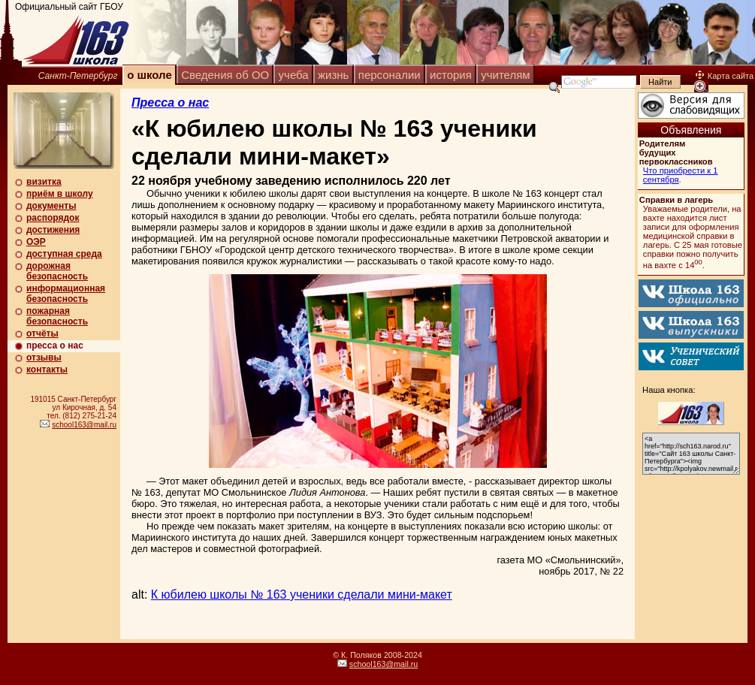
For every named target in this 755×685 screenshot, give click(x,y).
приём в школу (59, 194)
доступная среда (64, 254)
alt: (291, 594)
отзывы (44, 357)
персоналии (389, 74)
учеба (294, 74)
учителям (505, 74)
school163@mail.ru (84, 425)
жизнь (333, 74)
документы (51, 206)
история (451, 74)
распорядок (52, 218)
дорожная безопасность (57, 271)
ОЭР (36, 242)
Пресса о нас (170, 102)
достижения (53, 230)
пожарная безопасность (57, 316)
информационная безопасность (65, 293)
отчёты (42, 333)
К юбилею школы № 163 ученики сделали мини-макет (301, 594)
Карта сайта (724, 75)
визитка (44, 182)
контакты (47, 369)
